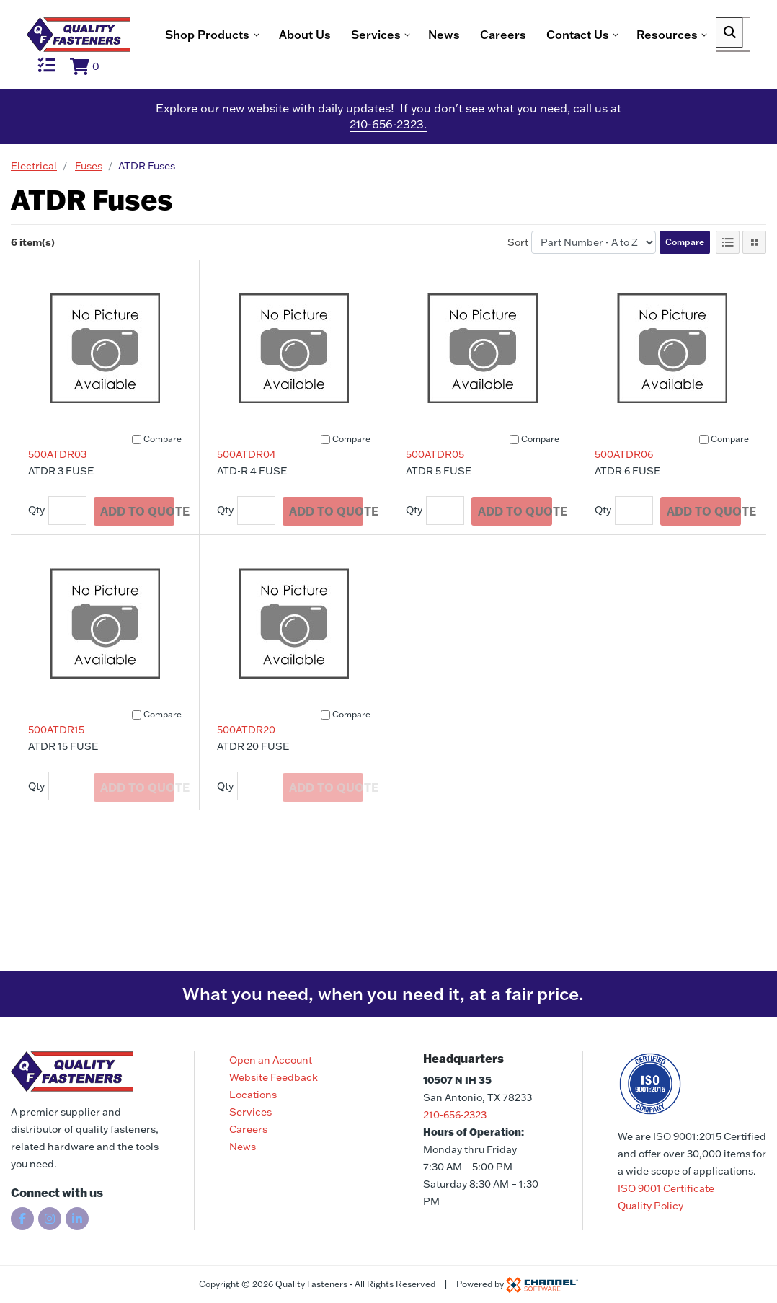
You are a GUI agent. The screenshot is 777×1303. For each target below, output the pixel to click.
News (202, 81)
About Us (63, 81)
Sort (517, 268)
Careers (261, 81)
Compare (684, 268)
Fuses (88, 192)
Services (250, 1111)
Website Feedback (273, 1077)
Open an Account (270, 1060)
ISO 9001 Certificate (666, 1188)
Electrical (34, 192)
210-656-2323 (455, 1114)
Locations (253, 1094)
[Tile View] (754, 269)
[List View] (728, 269)
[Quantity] (67, 537)
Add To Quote (139, 536)
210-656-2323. (388, 151)
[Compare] (136, 466)
